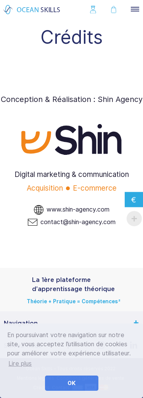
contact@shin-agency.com (78, 222)
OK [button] (71, 383)
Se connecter (95, 9)
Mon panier (116, 9)
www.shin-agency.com (78, 209)
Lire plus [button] (20, 363)
